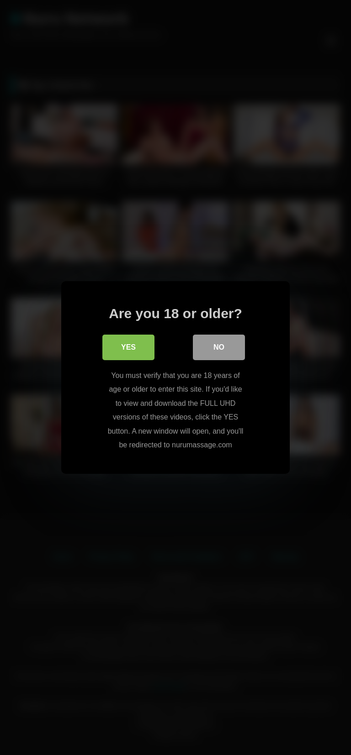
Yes (128, 347)
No (218, 347)
